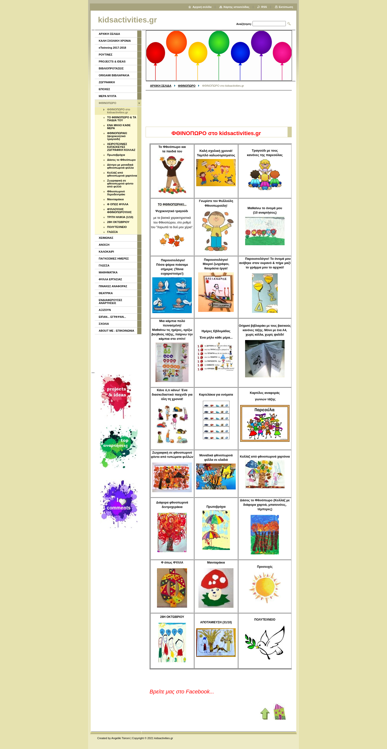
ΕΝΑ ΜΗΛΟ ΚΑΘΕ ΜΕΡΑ (119, 127)
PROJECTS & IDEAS (112, 61)
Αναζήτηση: (244, 23)
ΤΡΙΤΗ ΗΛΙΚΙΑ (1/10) (120, 217)
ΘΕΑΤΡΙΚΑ (106, 293)
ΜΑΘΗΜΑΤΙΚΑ (108, 272)
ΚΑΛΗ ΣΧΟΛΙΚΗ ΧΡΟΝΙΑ (115, 40)
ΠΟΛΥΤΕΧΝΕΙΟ (117, 226)
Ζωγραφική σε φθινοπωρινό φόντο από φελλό (120, 183)
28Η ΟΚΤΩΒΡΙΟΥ (118, 222)
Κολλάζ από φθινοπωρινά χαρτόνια (122, 174)
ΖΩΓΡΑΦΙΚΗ (107, 82)
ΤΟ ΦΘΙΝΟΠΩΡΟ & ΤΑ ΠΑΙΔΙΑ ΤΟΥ (121, 119)
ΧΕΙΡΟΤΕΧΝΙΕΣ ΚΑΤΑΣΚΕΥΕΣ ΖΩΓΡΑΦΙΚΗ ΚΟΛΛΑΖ (121, 146)
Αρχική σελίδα (202, 6)
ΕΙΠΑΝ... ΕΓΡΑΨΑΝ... (112, 316)
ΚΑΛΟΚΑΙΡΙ (106, 251)
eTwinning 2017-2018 (112, 47)
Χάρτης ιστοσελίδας (236, 6)
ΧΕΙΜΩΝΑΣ (106, 237)
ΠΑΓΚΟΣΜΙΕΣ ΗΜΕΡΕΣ (114, 258)
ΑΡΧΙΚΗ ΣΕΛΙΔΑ (160, 85)
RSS (264, 6)
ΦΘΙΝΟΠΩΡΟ (186, 85)
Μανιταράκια (115, 199)
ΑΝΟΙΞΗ (104, 244)
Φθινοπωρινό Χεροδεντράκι (116, 193)
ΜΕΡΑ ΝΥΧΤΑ (107, 96)
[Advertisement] (218, 106)
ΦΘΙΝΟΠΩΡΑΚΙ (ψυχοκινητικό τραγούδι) (117, 136)
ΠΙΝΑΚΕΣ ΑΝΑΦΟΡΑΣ (113, 286)
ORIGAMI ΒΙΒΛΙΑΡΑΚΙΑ (114, 75)
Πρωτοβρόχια (116, 154)
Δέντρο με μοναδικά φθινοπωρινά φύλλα (120, 166)
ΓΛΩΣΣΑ (112, 231)
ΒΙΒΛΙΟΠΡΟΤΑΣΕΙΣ (111, 68)
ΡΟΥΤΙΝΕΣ (106, 54)
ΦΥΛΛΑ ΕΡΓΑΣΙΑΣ (110, 279)
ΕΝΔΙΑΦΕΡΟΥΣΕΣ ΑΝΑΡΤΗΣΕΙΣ (110, 301)
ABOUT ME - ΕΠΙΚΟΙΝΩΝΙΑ (116, 330)
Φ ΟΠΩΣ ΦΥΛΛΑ (117, 204)
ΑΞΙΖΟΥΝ (105, 309)
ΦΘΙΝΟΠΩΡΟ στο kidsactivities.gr (118, 111)
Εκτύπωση (286, 6)
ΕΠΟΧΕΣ (104, 89)
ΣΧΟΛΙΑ (104, 323)
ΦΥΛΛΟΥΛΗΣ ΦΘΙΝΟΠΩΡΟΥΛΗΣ (119, 211)
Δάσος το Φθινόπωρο (121, 159)
